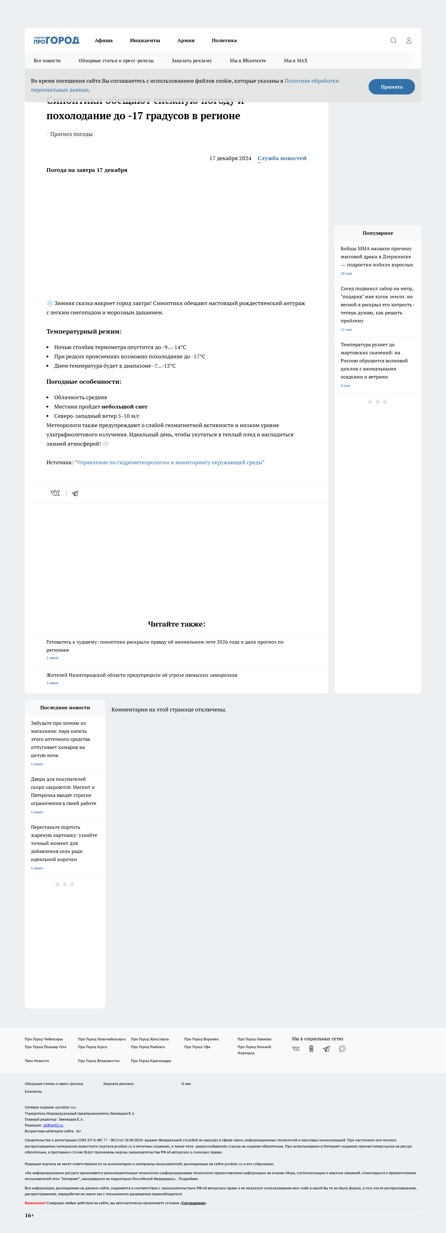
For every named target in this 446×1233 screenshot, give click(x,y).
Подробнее (188, 1178)
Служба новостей (282, 158)
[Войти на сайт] (409, 40)
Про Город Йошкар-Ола (45, 1046)
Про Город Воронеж (201, 1039)
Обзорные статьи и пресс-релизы (116, 60)
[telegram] (77, 493)
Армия (186, 40)
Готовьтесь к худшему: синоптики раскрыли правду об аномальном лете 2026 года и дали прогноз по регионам (176, 650)
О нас (186, 1083)
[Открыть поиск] (393, 40)
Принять (392, 87)
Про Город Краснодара (151, 1060)
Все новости (47, 60)
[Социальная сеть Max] (342, 1049)
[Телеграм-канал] (326, 1049)
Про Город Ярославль (150, 1039)
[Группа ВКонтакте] (296, 1049)
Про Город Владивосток (99, 1060)
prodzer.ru (123, 1146)
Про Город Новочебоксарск (102, 1039)
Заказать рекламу (192, 60)
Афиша (104, 40)
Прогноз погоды (71, 134)
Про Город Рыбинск (148, 1046)
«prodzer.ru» (66, 1107)
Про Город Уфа (197, 1046)
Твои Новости (37, 1060)
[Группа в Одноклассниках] (311, 1049)
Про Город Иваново (255, 1039)
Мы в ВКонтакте (248, 60)
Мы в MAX (295, 60)
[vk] (55, 493)
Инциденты (145, 40)
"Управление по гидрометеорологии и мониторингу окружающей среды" (170, 462)
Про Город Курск (92, 1046)
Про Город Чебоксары (44, 1039)
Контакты (33, 1091)
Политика (224, 40)
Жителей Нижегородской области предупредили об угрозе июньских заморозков (176, 679)
